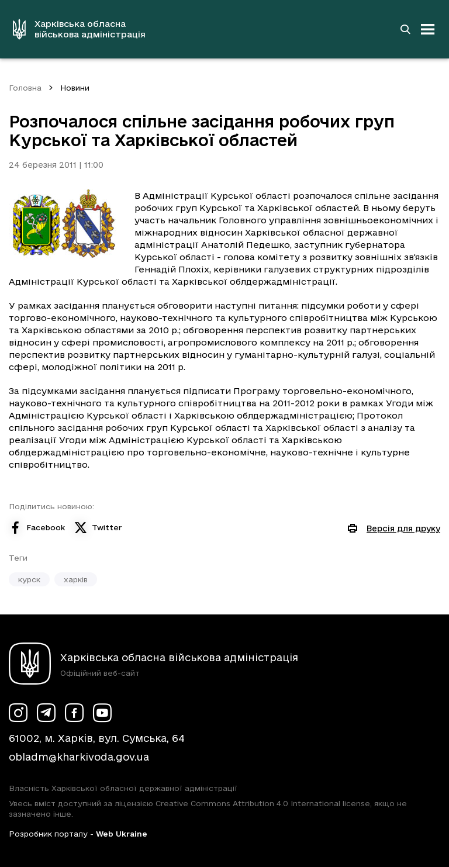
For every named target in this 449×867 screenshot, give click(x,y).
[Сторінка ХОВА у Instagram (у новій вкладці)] (18, 712)
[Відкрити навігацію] (428, 29)
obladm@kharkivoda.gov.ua (79, 756)
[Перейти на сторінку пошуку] (405, 29)
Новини (74, 88)
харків (76, 579)
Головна (25, 88)
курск (29, 579)
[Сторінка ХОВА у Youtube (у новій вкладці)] (102, 712)
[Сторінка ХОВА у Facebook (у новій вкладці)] (74, 712)
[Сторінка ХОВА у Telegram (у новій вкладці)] (46, 712)
